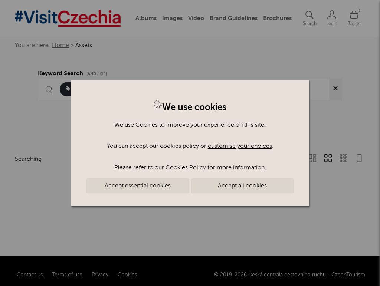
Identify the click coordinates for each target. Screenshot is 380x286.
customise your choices (240, 146)
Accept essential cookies (138, 185)
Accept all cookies (242, 185)
